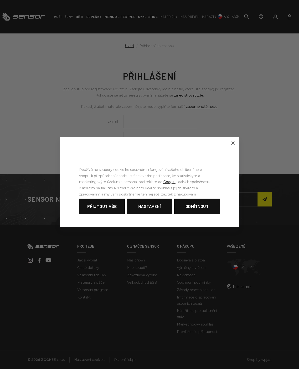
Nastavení (149, 206)
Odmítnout (197, 206)
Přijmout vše (102, 206)
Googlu (169, 182)
